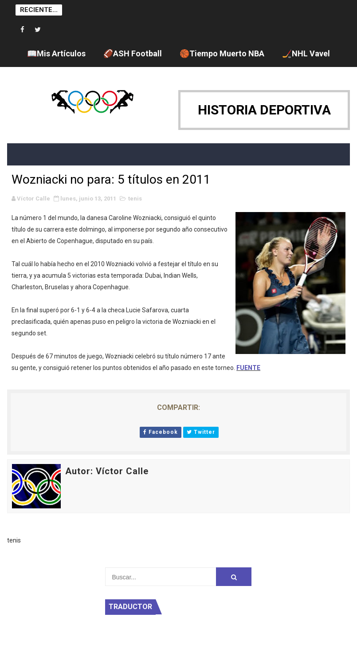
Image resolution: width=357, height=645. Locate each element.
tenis (135, 198)
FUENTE (248, 367)
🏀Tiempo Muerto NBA (222, 53)
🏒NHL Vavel (306, 53)
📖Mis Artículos (56, 53)
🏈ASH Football (132, 53)
